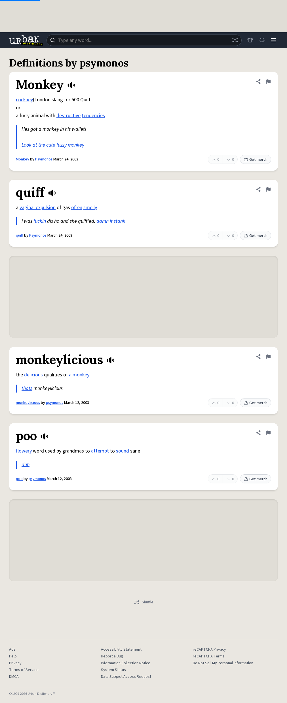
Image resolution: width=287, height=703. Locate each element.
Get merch (255, 159)
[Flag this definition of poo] (268, 432)
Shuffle (143, 602)
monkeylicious (28, 403)
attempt (100, 451)
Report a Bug (112, 656)
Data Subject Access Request (126, 677)
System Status (113, 670)
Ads (12, 649)
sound (122, 451)
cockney (24, 99)
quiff (19, 235)
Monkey (22, 159)
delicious (33, 374)
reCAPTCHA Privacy (209, 649)
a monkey (79, 374)
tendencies (93, 115)
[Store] (248, 40)
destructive (68, 115)
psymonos (54, 403)
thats (27, 388)
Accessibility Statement (121, 649)
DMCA (14, 677)
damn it (104, 221)
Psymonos (43, 159)
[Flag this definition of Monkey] (268, 81)
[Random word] (232, 40)
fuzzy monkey (70, 145)
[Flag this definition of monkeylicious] (268, 356)
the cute (46, 145)
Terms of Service (24, 670)
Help (13, 656)
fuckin (39, 221)
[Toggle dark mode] (260, 40)
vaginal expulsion (38, 207)
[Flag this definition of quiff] (268, 189)
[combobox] (143, 40)
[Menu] (273, 40)
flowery (24, 451)
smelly (90, 207)
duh (25, 464)
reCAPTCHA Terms (209, 656)
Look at (29, 145)
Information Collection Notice (125, 663)
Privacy (15, 663)
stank (119, 221)
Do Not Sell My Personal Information (223, 663)
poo (19, 479)
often (76, 207)
